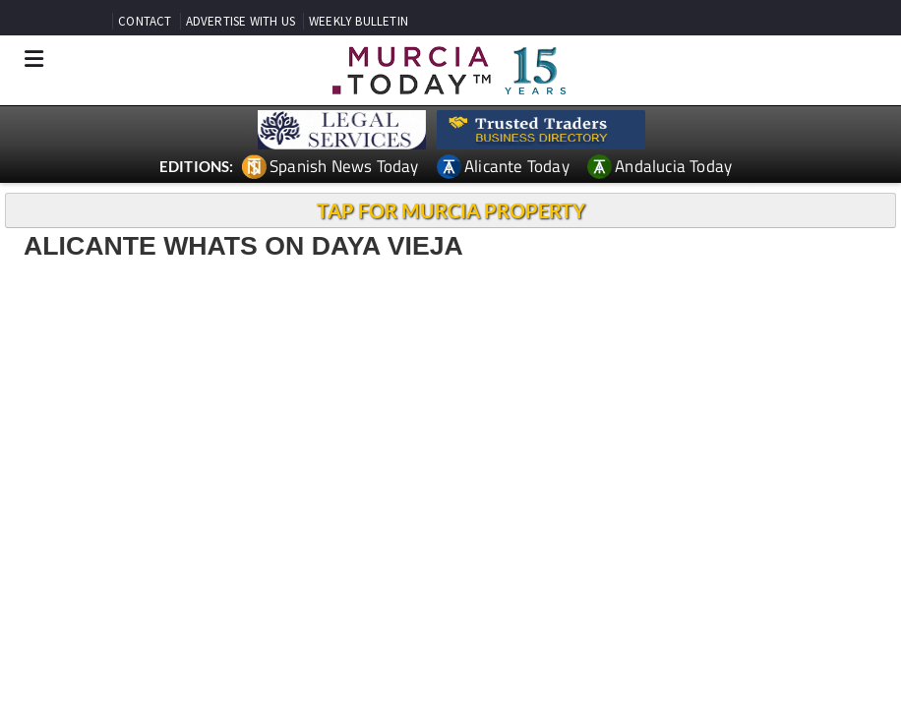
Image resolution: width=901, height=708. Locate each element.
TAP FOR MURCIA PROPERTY (451, 210)
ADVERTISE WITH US (240, 21)
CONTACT (144, 21)
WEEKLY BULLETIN (358, 21)
